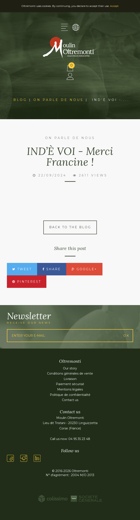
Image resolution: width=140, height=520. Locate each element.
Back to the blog (70, 227)
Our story (70, 368)
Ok (126, 336)
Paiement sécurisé (70, 384)
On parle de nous (58, 100)
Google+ (84, 269)
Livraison (70, 379)
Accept (114, 6)
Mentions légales (70, 389)
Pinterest (26, 282)
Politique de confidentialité (70, 395)
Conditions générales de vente (70, 373)
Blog (20, 100)
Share (51, 269)
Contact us (70, 400)
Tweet (22, 269)
